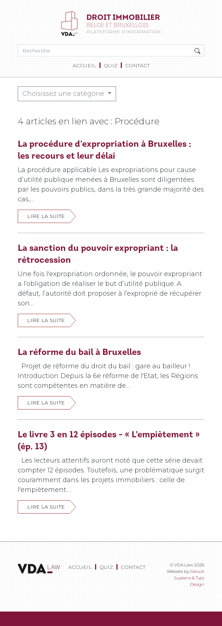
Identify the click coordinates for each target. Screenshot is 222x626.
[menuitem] (86, 65)
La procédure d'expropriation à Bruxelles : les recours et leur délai (104, 149)
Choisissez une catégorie (64, 94)
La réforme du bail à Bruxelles (79, 351)
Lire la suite (46, 216)
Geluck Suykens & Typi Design (189, 578)
